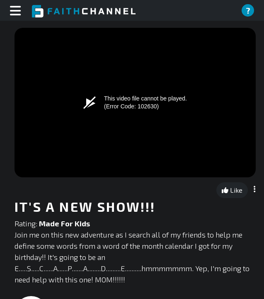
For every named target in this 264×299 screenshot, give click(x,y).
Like (232, 190)
